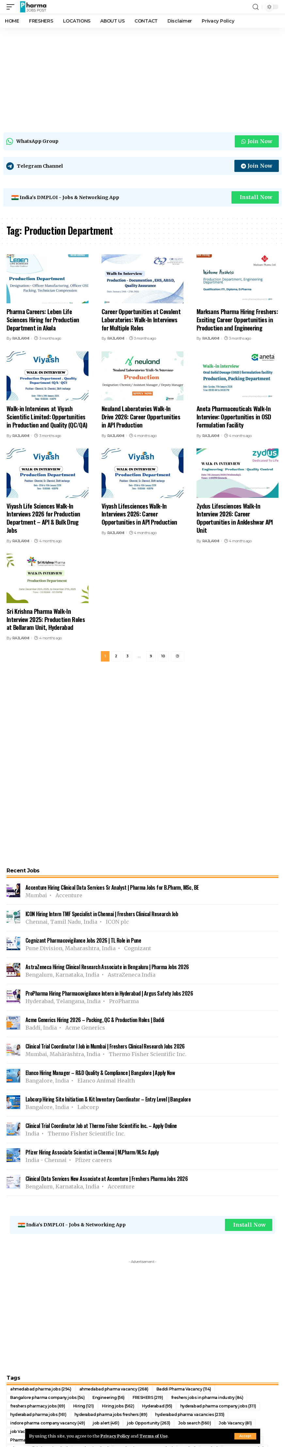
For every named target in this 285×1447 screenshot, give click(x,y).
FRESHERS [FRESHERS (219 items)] (148, 1397)
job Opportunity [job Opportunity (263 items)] (148, 1423)
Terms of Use (155, 1436)
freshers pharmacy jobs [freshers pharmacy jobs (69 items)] (37, 1406)
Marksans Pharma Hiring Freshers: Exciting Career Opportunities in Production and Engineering (237, 319)
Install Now (256, 197)
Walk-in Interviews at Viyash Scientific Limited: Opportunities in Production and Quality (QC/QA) (47, 416)
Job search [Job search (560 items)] (194, 1423)
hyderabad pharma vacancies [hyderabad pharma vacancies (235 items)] (189, 1414)
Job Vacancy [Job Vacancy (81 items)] (235, 1423)
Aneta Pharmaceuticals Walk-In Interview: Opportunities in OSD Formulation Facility (234, 416)
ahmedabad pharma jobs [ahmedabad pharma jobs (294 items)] (40, 1389)
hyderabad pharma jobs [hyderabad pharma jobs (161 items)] (38, 1414)
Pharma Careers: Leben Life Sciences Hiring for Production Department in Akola (43, 319)
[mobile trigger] (12, 7)
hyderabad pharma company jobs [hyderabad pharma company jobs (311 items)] (218, 1406)
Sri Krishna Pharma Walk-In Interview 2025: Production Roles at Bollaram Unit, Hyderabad (46, 618)
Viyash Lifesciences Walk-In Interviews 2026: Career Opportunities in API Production (139, 513)
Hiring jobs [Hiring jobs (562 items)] (118, 1406)
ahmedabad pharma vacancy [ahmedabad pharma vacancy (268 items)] (114, 1389)
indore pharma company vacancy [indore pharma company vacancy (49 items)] (47, 1423)
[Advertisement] (142, 78)
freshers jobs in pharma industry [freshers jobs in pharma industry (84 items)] (207, 1397)
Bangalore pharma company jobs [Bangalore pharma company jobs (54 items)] (47, 1397)
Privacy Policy (116, 1436)
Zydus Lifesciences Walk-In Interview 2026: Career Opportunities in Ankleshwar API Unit (235, 517)
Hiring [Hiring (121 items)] (83, 1406)
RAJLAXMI (20, 338)
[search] (255, 7)
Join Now (256, 141)
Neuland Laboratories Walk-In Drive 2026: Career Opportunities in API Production (141, 416)
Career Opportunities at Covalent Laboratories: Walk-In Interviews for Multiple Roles (141, 319)
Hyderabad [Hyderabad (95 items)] (157, 1406)
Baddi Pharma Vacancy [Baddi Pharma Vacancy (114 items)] (183, 1389)
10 (163, 656)
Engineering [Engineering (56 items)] (108, 1397)
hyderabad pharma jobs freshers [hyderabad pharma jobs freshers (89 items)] (111, 1414)
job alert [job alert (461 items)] (106, 1423)
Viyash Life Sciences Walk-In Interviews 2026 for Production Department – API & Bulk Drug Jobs (43, 517)
